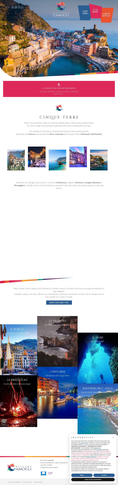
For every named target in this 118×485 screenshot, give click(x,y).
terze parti (99, 449)
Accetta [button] (104, 475)
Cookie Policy (38, 482)
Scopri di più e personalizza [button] (93, 479)
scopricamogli (85, 12)
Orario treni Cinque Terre (59, 302)
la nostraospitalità (106, 14)
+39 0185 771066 (46, 465)
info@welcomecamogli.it (49, 467)
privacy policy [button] (84, 443)
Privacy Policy (27, 482)
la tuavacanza (95, 10)
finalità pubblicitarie (91, 456)
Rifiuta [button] (82, 475)
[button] (113, 437)
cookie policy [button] (97, 448)
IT (8, 7)
